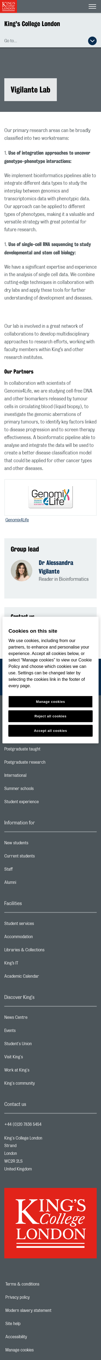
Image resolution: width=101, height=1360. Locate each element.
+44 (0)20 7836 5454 (22, 1124)
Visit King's (35, 1058)
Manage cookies (38, 1350)
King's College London (32, 23)
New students (37, 844)
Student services (40, 924)
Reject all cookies (50, 716)
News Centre (37, 1018)
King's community (41, 1084)
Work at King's (38, 1071)
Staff (29, 870)
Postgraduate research (46, 763)
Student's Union (39, 1045)
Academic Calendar (43, 977)
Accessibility (34, 1337)
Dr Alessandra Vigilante (56, 566)
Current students (41, 857)
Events (31, 1031)
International (36, 776)
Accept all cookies (50, 730)
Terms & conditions (40, 1284)
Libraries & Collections (45, 951)
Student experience (43, 803)
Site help (31, 1324)
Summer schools (40, 789)
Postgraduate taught (43, 750)
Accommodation (40, 938)
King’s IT (32, 964)
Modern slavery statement (47, 1310)
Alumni (31, 883)
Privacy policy (36, 1297)
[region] (50, 680)
